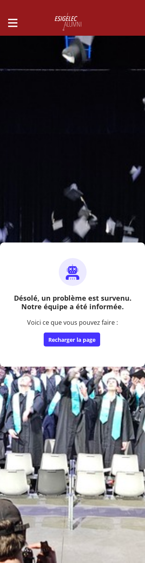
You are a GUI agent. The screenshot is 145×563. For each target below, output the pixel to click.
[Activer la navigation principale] (12, 22)
